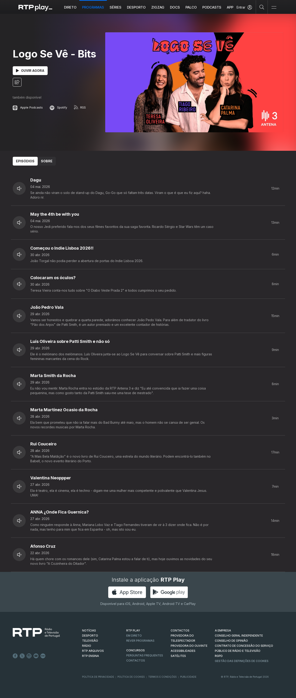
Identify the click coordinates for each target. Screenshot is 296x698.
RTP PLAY (133, 630)
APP (230, 7)
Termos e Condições (162, 676)
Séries (115, 7)
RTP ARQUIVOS (93, 651)
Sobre (46, 161)
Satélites (178, 656)
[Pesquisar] (262, 7)
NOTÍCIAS (89, 630)
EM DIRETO (134, 635)
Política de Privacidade (98, 676)
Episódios (25, 161)
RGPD (219, 656)
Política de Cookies (131, 676)
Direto (70, 7)
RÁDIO (86, 645)
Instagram (29, 656)
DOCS (175, 7)
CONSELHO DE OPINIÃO (231, 640)
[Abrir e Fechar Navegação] (274, 7)
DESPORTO (90, 635)
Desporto (136, 7)
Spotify (58, 107)
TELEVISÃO (90, 640)
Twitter (22, 656)
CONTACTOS (180, 630)
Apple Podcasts (28, 107)
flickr (43, 656)
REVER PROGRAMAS (140, 640)
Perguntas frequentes (144, 655)
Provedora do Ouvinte (189, 645)
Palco (191, 7)
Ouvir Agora (30, 71)
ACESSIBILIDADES (183, 651)
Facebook (15, 656)
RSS (80, 107)
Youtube (36, 656)
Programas (93, 7)
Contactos (135, 660)
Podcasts (211, 7)
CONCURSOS (135, 650)
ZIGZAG (157, 7)
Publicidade (188, 676)
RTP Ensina (90, 656)
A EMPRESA (223, 630)
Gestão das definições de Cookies (241, 661)
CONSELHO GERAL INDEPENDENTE (239, 635)
